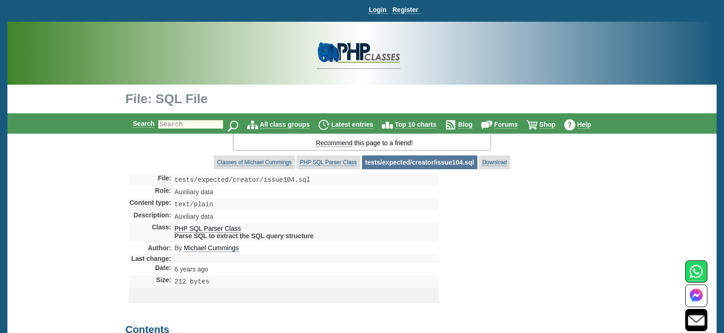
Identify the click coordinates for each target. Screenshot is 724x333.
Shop (555, 124)
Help (592, 124)
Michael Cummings (211, 249)
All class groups (293, 124)
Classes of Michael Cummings (254, 162)
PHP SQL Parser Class (328, 162)
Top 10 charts (423, 124)
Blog (473, 124)
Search (136, 123)
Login (377, 9)
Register (405, 9)
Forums (513, 124)
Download (494, 162)
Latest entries (360, 124)
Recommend (334, 143)
